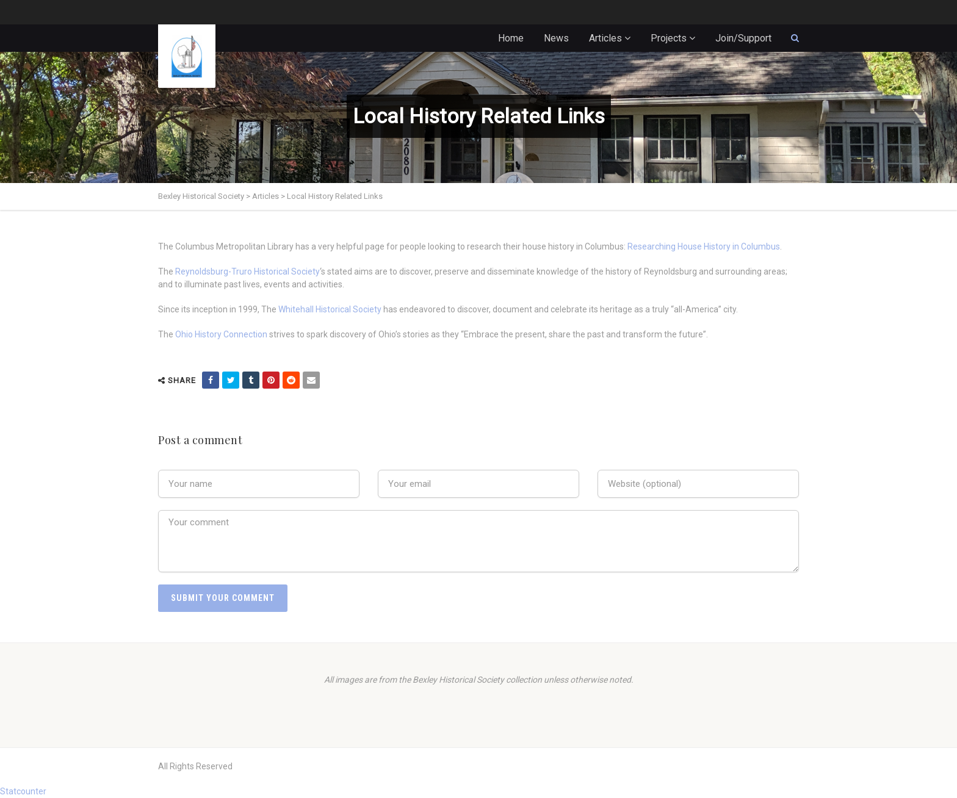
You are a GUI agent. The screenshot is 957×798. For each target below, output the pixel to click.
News (556, 38)
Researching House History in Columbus (703, 246)
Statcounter (23, 791)
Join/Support (743, 38)
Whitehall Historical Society (329, 309)
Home (511, 38)
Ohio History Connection (221, 334)
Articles (605, 38)
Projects (669, 38)
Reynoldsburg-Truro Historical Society (247, 271)
